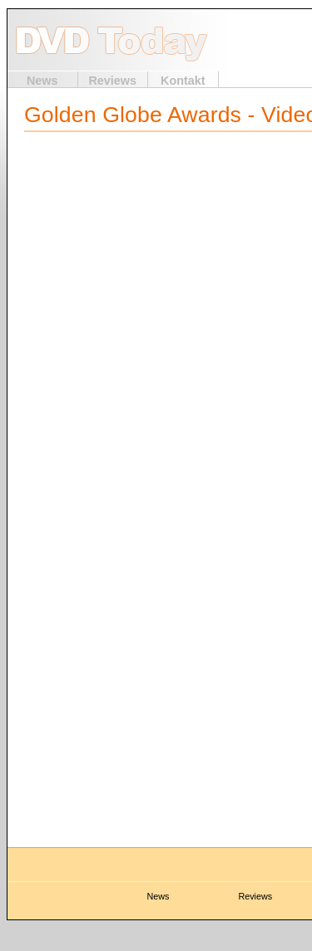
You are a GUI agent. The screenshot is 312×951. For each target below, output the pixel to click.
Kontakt (183, 80)
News (42, 80)
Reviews (112, 80)
